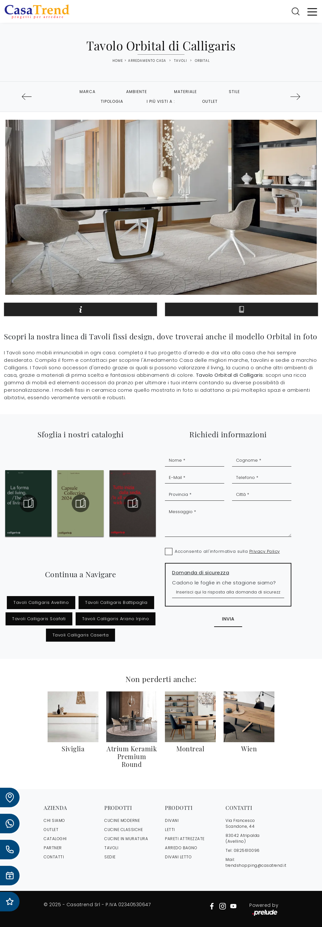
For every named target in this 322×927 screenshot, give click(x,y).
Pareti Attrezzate (185, 838)
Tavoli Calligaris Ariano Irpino (115, 619)
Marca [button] (87, 91)
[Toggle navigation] (312, 11)
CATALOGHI (55, 838)
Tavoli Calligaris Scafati (39, 619)
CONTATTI (54, 857)
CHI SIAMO (54, 820)
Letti (170, 829)
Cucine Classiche (123, 829)
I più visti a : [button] (161, 101)
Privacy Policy (264, 551)
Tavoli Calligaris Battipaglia (116, 602)
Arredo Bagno (181, 848)
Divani (172, 820)
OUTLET (51, 829)
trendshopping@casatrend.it (256, 865)
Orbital (202, 60)
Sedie (110, 857)
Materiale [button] (185, 91)
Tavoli (180, 60)
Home (117, 61)
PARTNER (53, 848)
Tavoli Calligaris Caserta (80, 635)
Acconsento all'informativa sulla (227, 551)
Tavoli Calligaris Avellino (41, 602)
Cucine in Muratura (126, 838)
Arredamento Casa (147, 60)
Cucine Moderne (122, 820)
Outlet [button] (210, 101)
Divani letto (178, 857)
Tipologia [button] (112, 101)
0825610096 (247, 850)
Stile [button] (234, 91)
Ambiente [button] (136, 91)
